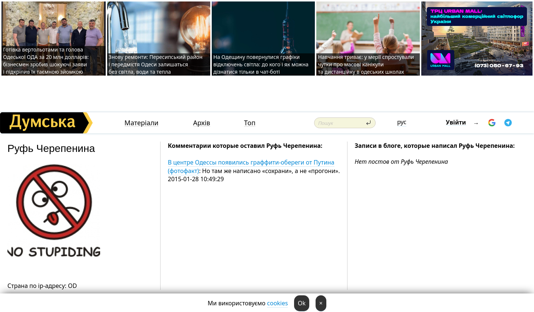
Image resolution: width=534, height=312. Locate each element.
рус (401, 122)
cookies (277, 303)
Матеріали (142, 122)
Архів (201, 122)
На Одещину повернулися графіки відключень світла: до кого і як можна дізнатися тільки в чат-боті (261, 64)
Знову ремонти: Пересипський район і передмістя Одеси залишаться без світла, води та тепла (155, 64)
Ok (302, 303)
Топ (250, 122)
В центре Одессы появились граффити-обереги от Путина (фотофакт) (251, 166)
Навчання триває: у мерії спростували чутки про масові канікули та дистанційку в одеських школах (366, 64)
